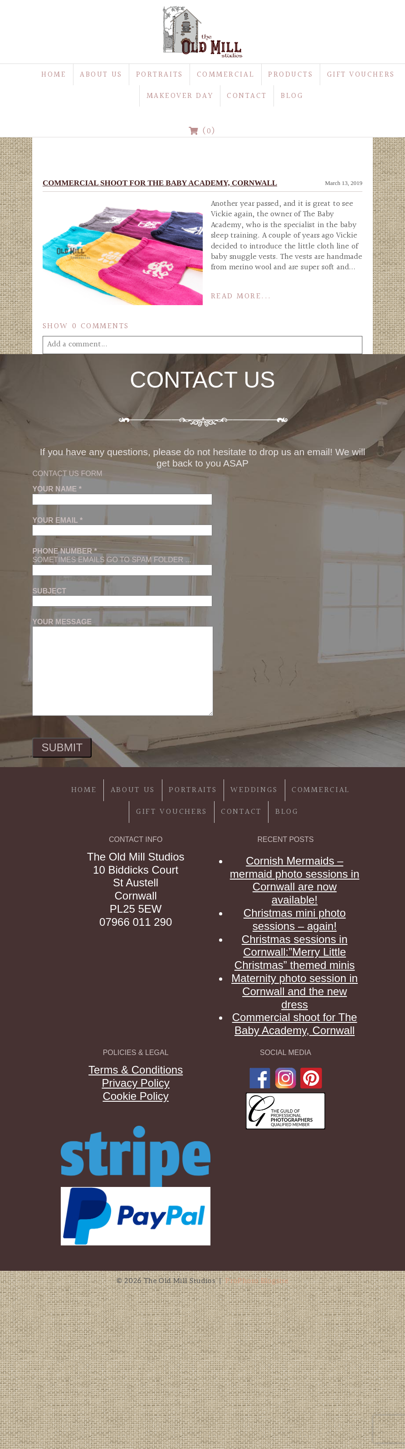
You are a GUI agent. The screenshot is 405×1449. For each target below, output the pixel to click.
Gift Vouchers (361, 74)
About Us (101, 74)
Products (290, 74)
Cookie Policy (135, 1096)
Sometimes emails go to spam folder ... (122, 560)
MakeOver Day (180, 96)
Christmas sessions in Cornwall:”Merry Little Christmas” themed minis (294, 952)
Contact (247, 96)
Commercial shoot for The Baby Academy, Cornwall (160, 183)
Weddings (254, 790)
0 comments (86, 326)
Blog (292, 96)
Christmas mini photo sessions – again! (295, 919)
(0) (202, 131)
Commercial (226, 74)
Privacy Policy (135, 1083)
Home (53, 74)
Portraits (159, 74)
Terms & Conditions (135, 1070)
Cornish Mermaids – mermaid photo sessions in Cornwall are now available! (294, 880)
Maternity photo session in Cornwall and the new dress (294, 991)
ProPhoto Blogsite (256, 1280)
